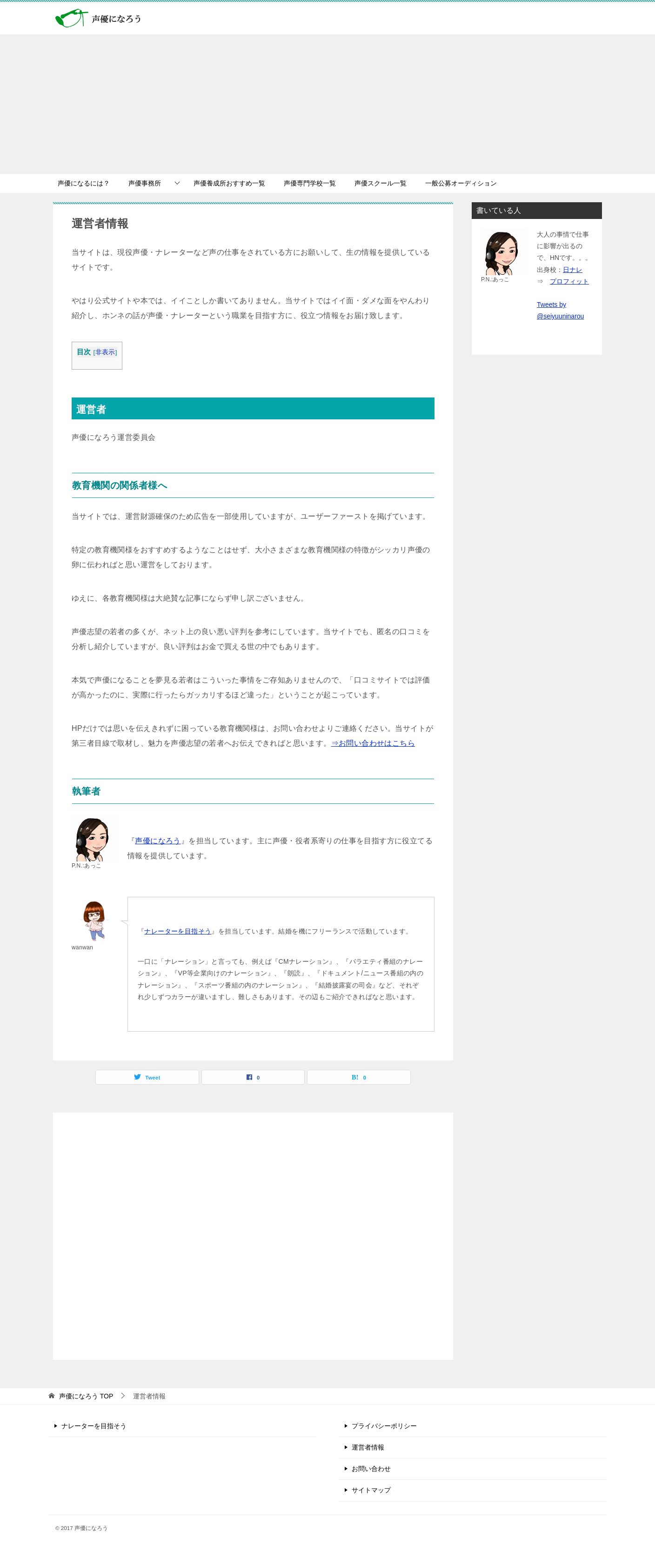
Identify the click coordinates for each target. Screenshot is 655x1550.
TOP (86, 1396)
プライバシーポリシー (384, 1426)
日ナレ (572, 269)
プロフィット (569, 281)
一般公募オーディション (461, 183)
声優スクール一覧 (380, 183)
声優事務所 (144, 183)
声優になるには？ (84, 183)
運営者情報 (368, 1447)
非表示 (105, 352)
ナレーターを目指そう (177, 931)
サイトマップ (371, 1490)
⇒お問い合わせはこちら (373, 743)
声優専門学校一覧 (310, 183)
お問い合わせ (371, 1468)
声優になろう (157, 841)
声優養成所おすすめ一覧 (229, 183)
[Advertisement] (327, 104)
